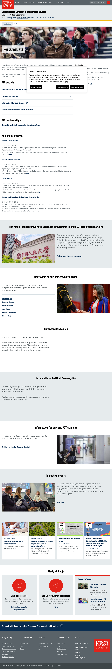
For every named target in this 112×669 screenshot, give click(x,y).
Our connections (41, 18)
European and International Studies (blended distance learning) (21, 197)
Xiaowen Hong (6, 316)
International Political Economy (11, 160)
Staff (98, 2)
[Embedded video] (83, 352)
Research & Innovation (44, 2)
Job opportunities (62, 654)
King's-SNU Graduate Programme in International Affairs (21, 125)
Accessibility (49, 666)
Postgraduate (22, 18)
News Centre (61, 644)
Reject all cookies (62, 87)
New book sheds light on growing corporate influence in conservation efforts (42, 543)
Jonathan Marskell (8, 302)
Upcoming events (85, 579)
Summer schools (7, 654)
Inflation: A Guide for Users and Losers (69, 540)
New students (24, 644)
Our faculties (59, 2)
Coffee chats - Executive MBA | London (98, 586)
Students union (61, 649)
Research (31, 18)
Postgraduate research (9, 649)
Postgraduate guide (19, 610)
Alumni (103, 2)
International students (8, 651)
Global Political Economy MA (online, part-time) (17, 109)
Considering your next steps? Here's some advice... (13, 542)
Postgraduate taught (8, 646)
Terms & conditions (7, 666)
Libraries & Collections (45, 644)
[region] (57, 80)
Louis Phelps (6, 309)
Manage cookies (36, 87)
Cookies (58, 666)
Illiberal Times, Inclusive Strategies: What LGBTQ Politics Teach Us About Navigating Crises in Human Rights (96, 542)
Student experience (8, 657)
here (10, 155)
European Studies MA (10, 96)
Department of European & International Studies (24, 11)
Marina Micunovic (7, 306)
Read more (60, 502)
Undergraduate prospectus (19, 607)
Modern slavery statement (35, 666)
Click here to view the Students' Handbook (16, 447)
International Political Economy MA (15, 103)
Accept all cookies (77, 87)
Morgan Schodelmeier (9, 312)
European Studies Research (10, 141)
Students (92, 2)
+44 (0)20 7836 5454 (81, 644)
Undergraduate (12, 18)
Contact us (51, 18)
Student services (28, 2)
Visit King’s (60, 651)
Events (59, 646)
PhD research (18, 24)
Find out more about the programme (69, 256)
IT (39, 649)
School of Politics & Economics (14, 15)
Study (17, 2)
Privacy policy (20, 666)
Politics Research (7, 178)
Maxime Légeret (7, 299)
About (68, 2)
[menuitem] (17, 2)
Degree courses (7, 644)
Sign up (56, 607)
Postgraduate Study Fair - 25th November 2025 (98, 600)
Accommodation (43, 646)
